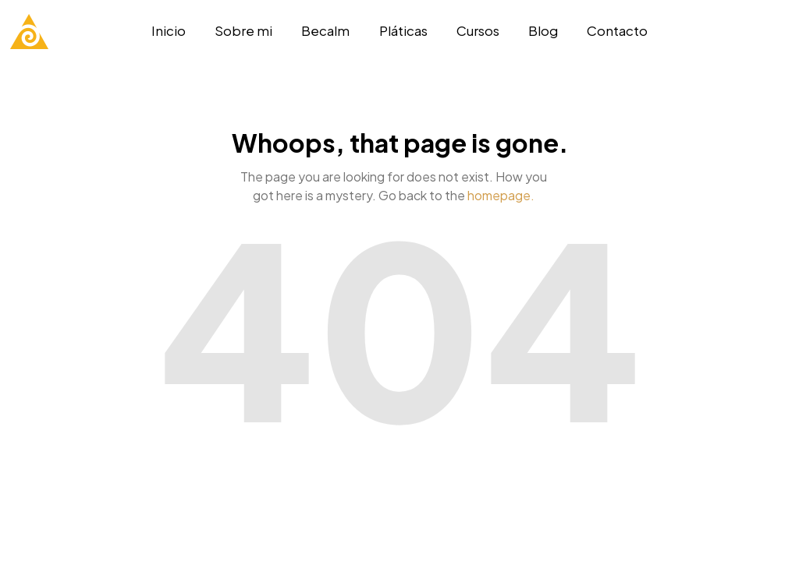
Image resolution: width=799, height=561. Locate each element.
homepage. (500, 195)
